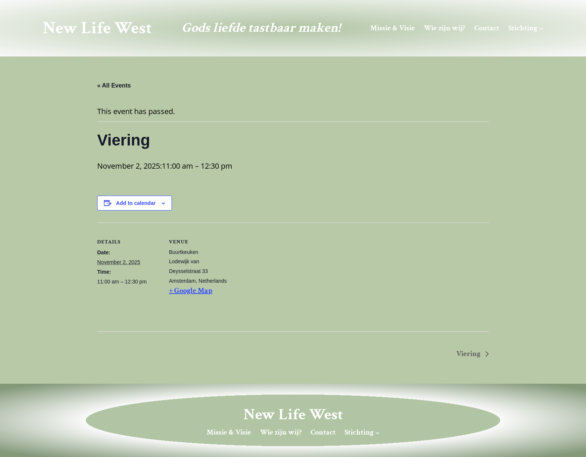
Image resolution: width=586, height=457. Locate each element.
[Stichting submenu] (541, 28)
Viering (469, 354)
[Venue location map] (280, 274)
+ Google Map (190, 290)
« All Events (114, 85)
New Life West (97, 28)
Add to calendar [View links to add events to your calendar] (136, 203)
